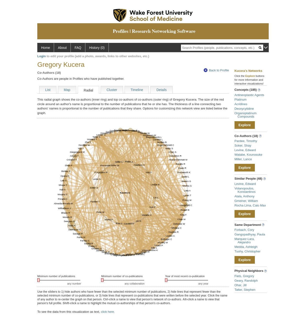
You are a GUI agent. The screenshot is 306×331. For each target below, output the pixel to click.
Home (45, 48)
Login (41, 56)
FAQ (78, 48)
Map (67, 90)
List (47, 90)
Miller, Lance (243, 159)
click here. (108, 312)
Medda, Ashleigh (246, 247)
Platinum (241, 99)
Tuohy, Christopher (248, 251)
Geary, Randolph (246, 280)
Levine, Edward (245, 150)
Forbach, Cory (244, 230)
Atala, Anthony (245, 196)
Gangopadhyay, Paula (250, 234)
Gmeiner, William (246, 201)
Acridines (241, 104)
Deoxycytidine (244, 108)
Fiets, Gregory (244, 276)
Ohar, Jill (241, 285)
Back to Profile (216, 70)
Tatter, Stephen (245, 289)
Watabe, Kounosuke (248, 154)
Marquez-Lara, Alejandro (245, 240)
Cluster (112, 90)
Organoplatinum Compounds (246, 114)
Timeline (137, 90)
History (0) (97, 48)
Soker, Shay (243, 145)
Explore (245, 125)
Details (161, 90)
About (62, 48)
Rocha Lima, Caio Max (250, 205)
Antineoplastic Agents (249, 95)
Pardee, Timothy (246, 141)
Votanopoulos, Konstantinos (245, 190)
